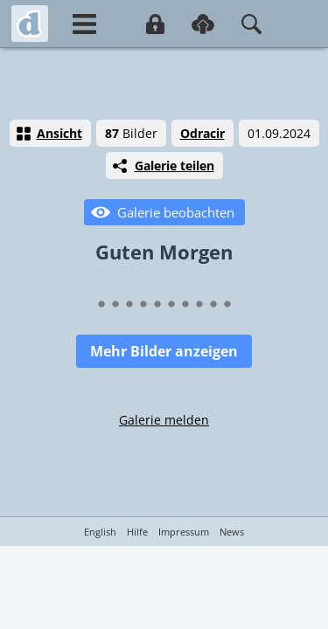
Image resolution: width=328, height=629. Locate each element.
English (100, 531)
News (232, 531)
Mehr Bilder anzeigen (164, 351)
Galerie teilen (174, 165)
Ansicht (59, 133)
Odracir (202, 133)
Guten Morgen (164, 251)
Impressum (183, 531)
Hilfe (137, 531)
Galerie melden (164, 419)
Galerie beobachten (175, 212)
